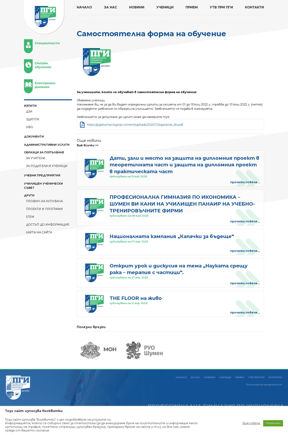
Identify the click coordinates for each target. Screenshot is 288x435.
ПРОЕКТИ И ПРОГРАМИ (44, 209)
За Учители (35, 158)
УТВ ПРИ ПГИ (221, 7)
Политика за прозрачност (264, 384)
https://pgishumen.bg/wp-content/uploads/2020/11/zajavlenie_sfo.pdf (135, 125)
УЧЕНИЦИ (165, 7)
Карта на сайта (39, 232)
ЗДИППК (32, 119)
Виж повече (251, 423)
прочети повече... (245, 182)
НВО (29, 127)
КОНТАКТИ (254, 7)
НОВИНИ (136, 7)
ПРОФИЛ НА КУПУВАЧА (44, 201)
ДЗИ (29, 111)
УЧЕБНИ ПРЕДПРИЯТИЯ (42, 175)
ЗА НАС (110, 7)
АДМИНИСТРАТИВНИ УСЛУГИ (46, 145)
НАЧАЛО (84, 7)
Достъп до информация (47, 224)
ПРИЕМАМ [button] (273, 423)
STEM (30, 217)
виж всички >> (87, 145)
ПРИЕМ (192, 7)
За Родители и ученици (46, 166)
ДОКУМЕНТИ (34, 136)
